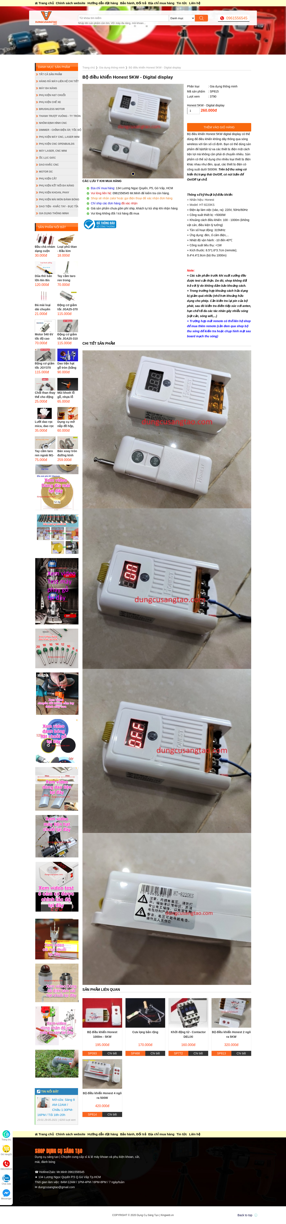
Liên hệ (194, 3)
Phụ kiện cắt (48, 178)
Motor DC (46, 171)
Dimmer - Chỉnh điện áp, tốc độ (58, 130)
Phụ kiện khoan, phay (54, 192)
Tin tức (182, 3)
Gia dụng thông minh (54, 213)
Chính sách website (70, 3)
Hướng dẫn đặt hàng (103, 3)
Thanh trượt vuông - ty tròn (58, 116)
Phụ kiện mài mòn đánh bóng (58, 199)
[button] (133, 173)
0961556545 (236, 18)
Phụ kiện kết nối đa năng (56, 185)
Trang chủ (46, 3)
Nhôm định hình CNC (53, 123)
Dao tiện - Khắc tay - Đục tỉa (58, 206)
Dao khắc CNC (49, 164)
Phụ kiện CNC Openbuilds (56, 143)
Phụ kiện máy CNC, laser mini (58, 136)
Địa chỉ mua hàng (161, 3)
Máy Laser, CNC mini (53, 150)
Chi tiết (112, 1053)
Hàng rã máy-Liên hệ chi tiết (58, 81)
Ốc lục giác (47, 157)
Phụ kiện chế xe (50, 102)
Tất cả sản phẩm (50, 74)
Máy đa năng (48, 88)
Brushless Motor (52, 109)
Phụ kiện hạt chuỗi (52, 95)
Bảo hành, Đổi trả (133, 3)
